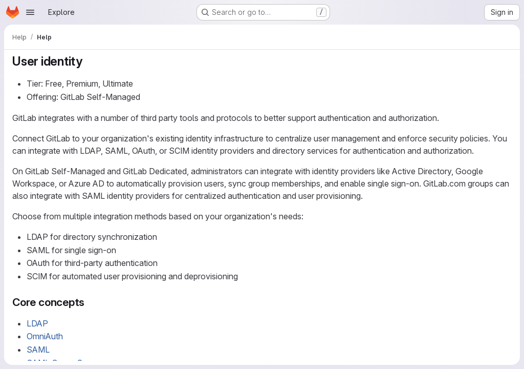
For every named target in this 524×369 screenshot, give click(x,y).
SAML (38, 349)
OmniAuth (45, 336)
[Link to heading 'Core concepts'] (90, 302)
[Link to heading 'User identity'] (89, 61)
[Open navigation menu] (30, 12)
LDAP (37, 323)
